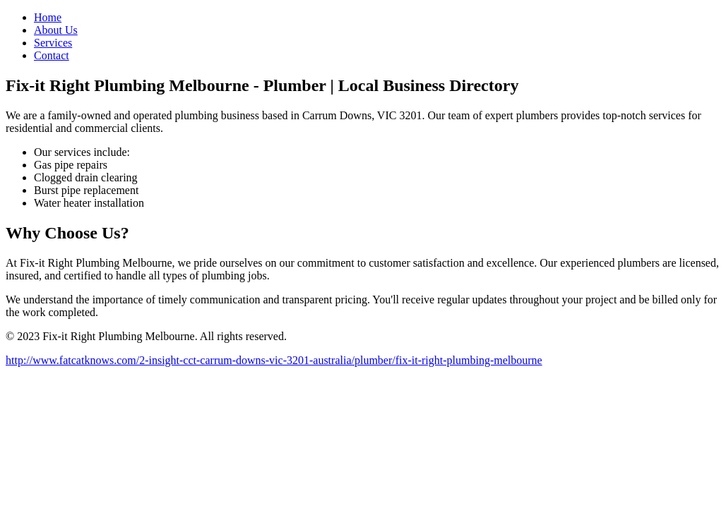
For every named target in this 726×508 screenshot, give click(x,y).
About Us (56, 30)
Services (53, 43)
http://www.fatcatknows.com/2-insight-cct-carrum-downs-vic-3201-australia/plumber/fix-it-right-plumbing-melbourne (274, 360)
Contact (51, 55)
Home (47, 17)
